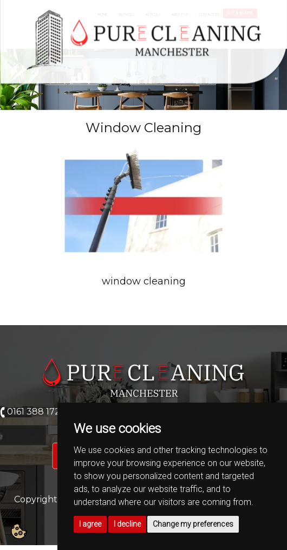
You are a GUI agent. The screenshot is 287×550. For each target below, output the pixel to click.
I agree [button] (90, 524)
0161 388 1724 (36, 411)
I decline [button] (127, 524)
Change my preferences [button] (193, 524)
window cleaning (144, 281)
